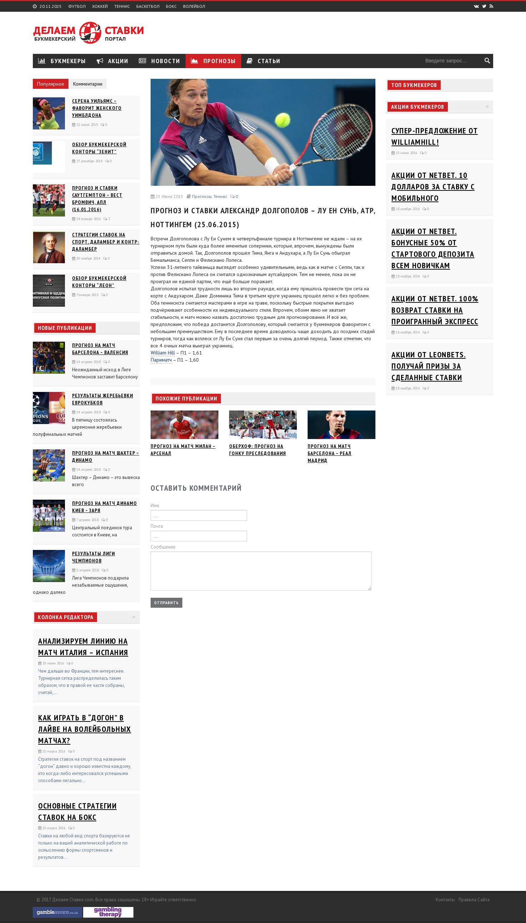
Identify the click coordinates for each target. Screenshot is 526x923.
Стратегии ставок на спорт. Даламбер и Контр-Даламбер (106, 241)
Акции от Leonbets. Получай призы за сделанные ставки (428, 366)
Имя (155, 506)
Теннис (122, 6)
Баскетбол (148, 6)
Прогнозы (213, 61)
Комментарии (87, 84)
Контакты (445, 900)
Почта (157, 526)
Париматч (161, 360)
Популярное (50, 84)
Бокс (171, 6)
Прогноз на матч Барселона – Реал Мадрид (329, 453)
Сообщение (163, 547)
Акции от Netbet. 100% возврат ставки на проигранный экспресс (435, 310)
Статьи (263, 61)
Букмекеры (62, 61)
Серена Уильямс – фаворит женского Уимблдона (97, 108)
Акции (112, 61)
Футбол (77, 6)
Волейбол (194, 6)
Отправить (166, 602)
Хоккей (100, 6)
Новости (159, 61)
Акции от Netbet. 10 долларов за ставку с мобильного (433, 186)
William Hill (163, 353)
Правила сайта (474, 900)
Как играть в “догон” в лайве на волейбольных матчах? (84, 729)
